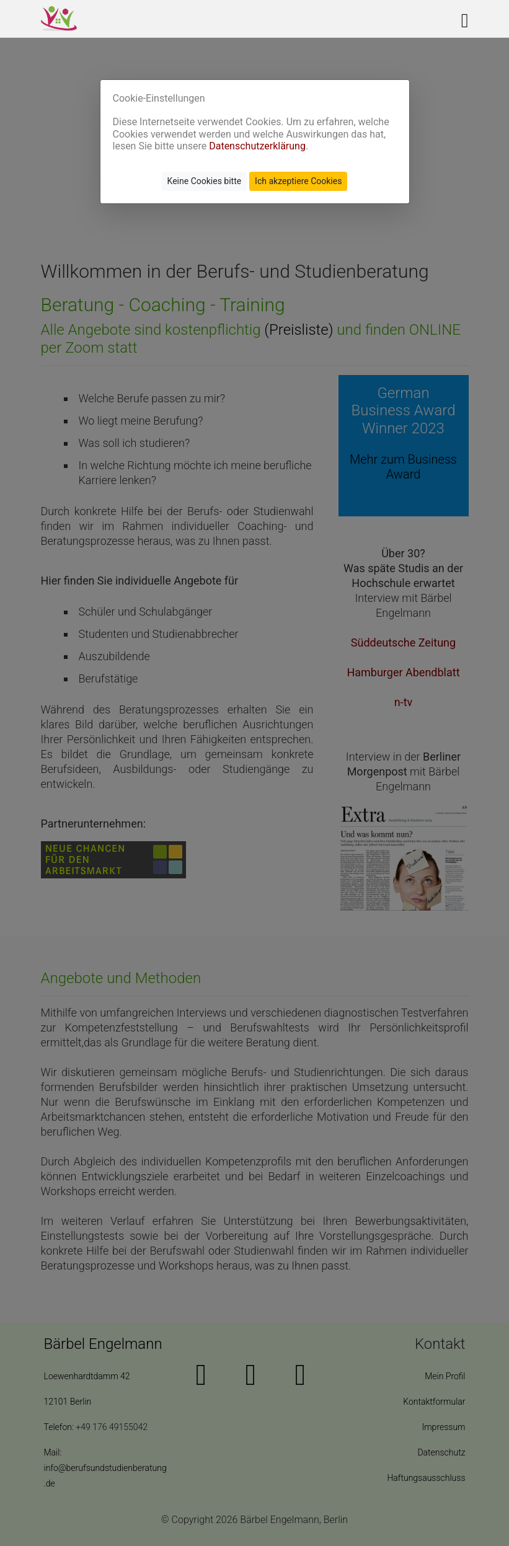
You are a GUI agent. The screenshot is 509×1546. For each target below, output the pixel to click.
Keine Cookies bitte (204, 181)
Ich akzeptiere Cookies (298, 181)
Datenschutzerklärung (257, 146)
